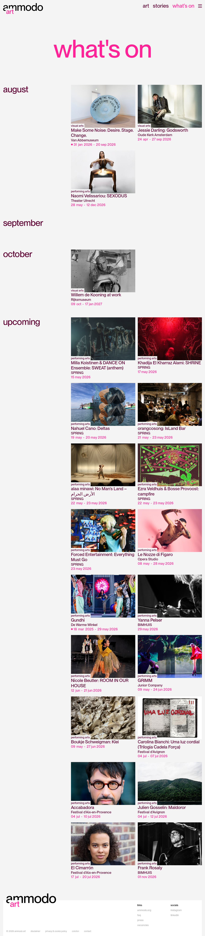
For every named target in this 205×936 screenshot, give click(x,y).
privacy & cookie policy (56, 931)
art (146, 6)
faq (139, 915)
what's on (183, 6)
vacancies (143, 925)
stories (161, 6)
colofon (75, 931)
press (140, 920)
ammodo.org (144, 910)
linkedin (175, 915)
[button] (200, 6)
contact (87, 931)
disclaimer (35, 931)
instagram (176, 910)
